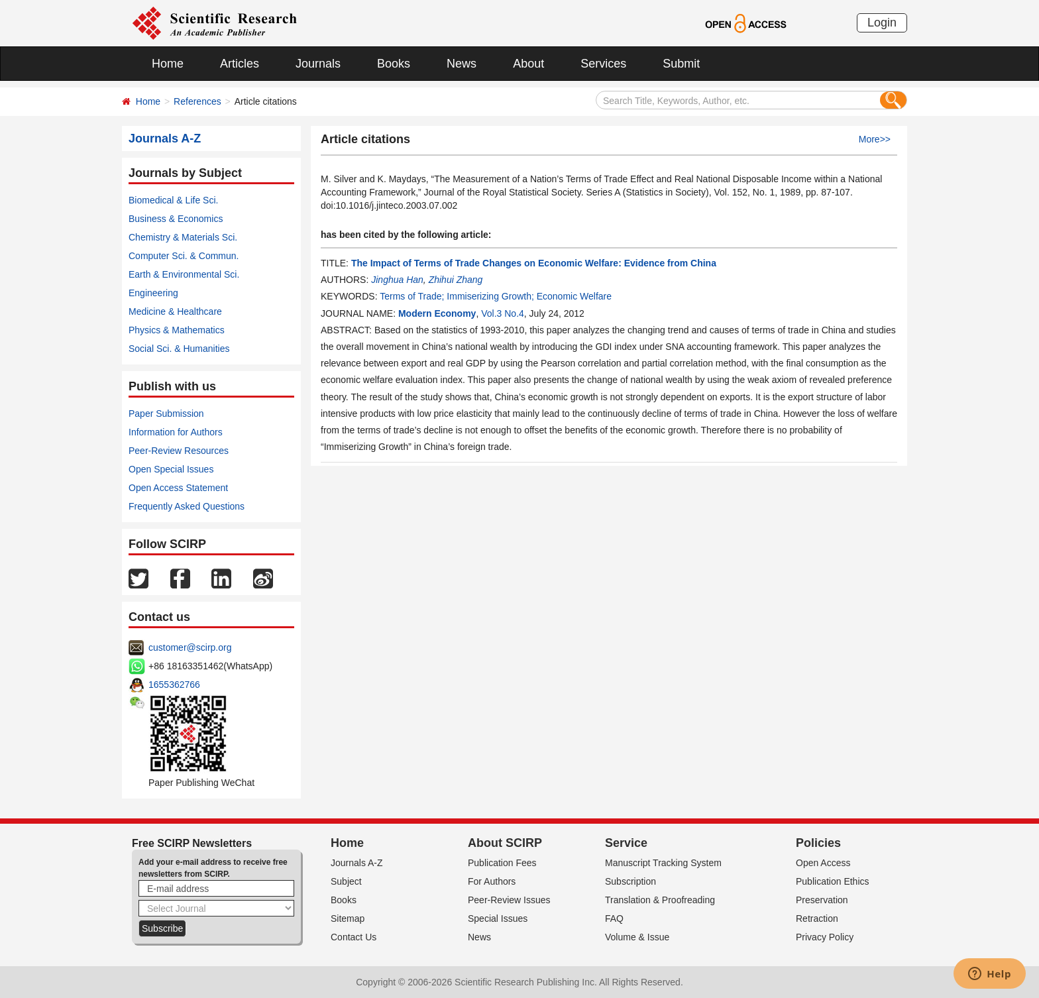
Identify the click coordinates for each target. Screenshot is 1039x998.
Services (603, 63)
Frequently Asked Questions (187, 506)
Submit (681, 63)
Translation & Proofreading (660, 900)
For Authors (492, 881)
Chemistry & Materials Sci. (183, 237)
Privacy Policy (824, 937)
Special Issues (497, 918)
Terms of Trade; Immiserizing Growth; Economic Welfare (496, 296)
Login (882, 22)
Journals (318, 63)
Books (393, 63)
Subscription (630, 881)
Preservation (822, 900)
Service (626, 843)
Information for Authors (176, 432)
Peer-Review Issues (509, 900)
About (528, 63)
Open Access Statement (178, 487)
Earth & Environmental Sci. (184, 274)
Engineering (153, 293)
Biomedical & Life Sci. (173, 200)
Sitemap (347, 918)
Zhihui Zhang (456, 279)
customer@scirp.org (189, 647)
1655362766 (174, 684)
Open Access (823, 863)
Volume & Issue (637, 937)
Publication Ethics (832, 881)
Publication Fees (502, 863)
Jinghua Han (397, 279)
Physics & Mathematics (177, 330)
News (461, 63)
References (197, 101)
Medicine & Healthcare (175, 311)
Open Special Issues (171, 469)
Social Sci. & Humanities (179, 348)
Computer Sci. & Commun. (184, 255)
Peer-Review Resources (179, 450)
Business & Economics (176, 218)
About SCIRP (505, 843)
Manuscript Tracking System (663, 863)
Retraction (817, 918)
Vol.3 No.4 (502, 313)
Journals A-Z (357, 863)
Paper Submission (166, 413)
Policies (818, 843)
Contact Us (353, 937)
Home (168, 63)
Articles (239, 63)
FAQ (614, 918)
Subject (346, 881)
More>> (875, 139)
